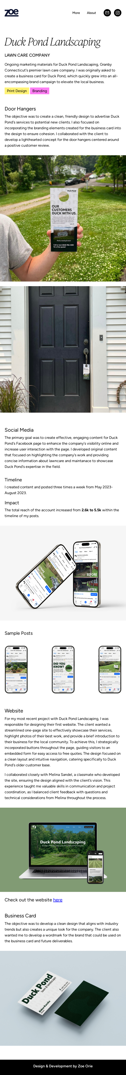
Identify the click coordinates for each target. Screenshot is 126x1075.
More (76, 13)
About (91, 13)
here (57, 899)
